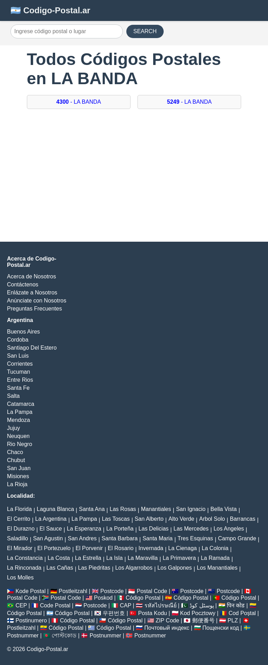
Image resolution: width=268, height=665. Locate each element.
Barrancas (242, 519)
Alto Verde (181, 519)
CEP (21, 605)
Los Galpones (174, 568)
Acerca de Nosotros (31, 276)
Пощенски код (220, 628)
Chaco (15, 452)
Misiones (18, 476)
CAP (125, 605)
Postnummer (23, 635)
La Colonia (215, 548)
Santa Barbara (119, 538)
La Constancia (25, 558)
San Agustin (48, 538)
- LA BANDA (78, 102)
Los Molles (20, 577)
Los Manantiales (217, 568)
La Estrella (88, 558)
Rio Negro (19, 444)
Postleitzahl (73, 591)
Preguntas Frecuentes (34, 309)
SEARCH (145, 31)
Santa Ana (92, 509)
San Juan (19, 468)
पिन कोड (236, 605)
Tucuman (18, 372)
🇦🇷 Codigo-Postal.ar (50, 10)
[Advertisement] (134, 179)
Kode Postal (30, 591)
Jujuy (13, 428)
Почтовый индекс (166, 628)
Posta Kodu (152, 613)
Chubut (16, 460)
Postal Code (152, 591)
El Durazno (21, 529)
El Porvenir (89, 548)
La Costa (58, 558)
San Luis (18, 356)
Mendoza (18, 420)
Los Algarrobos (133, 568)
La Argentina (51, 519)
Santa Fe (18, 388)
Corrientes (20, 364)
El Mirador (19, 548)
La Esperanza (84, 529)
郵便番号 (203, 620)
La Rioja (17, 484)
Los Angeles (229, 529)
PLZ (233, 620)
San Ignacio (191, 509)
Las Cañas (59, 568)
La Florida (19, 509)
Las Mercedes (191, 529)
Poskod (103, 598)
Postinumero (31, 620)
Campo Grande (237, 538)
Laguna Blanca (55, 509)
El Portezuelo (53, 548)
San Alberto (149, 519)
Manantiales (156, 509)
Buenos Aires (23, 332)
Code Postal (55, 605)
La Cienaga (182, 548)
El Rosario (121, 548)
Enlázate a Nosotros (32, 292)
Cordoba (17, 340)
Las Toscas (116, 519)
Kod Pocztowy (197, 613)
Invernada (151, 548)
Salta (13, 396)
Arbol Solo (212, 519)
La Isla (114, 558)
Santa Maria (157, 538)
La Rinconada (24, 568)
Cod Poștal (242, 613)
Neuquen (18, 436)
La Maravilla (143, 558)
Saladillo (17, 538)
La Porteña (119, 529)
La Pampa (19, 412)
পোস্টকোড (64, 635)
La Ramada (215, 558)
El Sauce (50, 529)
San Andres (82, 538)
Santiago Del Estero (32, 348)
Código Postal (143, 598)
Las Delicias (154, 529)
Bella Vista (223, 509)
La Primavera (179, 558)
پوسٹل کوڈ (201, 605)
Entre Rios (20, 380)
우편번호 (114, 613)
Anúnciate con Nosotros (36, 301)
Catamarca (20, 404)
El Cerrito (18, 519)
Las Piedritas (94, 568)
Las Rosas (123, 509)
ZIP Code (167, 620)
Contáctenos (22, 284)
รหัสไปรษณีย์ (160, 605)
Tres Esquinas (195, 538)
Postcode (112, 591)
